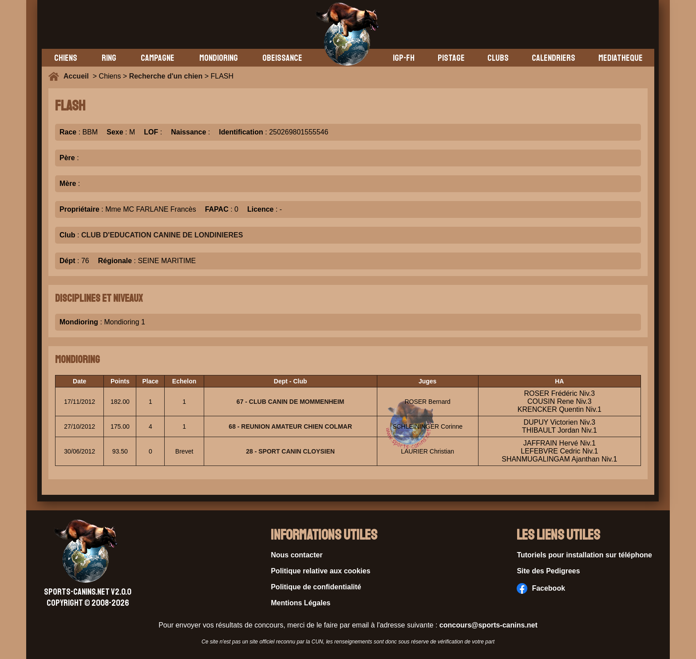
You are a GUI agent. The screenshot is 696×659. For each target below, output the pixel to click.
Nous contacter (296, 555)
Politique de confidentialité (316, 587)
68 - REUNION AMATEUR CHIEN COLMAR (290, 426)
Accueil (78, 76)
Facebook (541, 588)
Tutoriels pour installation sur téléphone (584, 555)
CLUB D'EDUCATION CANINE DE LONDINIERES (162, 235)
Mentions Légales (300, 603)
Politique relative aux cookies (320, 571)
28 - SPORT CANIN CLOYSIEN (290, 451)
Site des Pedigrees (548, 571)
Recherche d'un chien (166, 76)
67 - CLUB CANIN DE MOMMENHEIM (290, 401)
